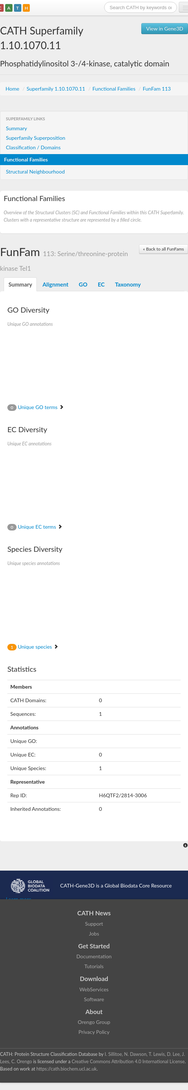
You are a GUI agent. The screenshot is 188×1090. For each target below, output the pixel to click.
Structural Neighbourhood (35, 171)
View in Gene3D (164, 28)
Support (94, 924)
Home (13, 88)
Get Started (94, 946)
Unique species (32, 647)
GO (83, 284)
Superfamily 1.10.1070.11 (56, 88)
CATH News (94, 913)
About (94, 1012)
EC (101, 284)
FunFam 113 (157, 88)
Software (94, 999)
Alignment (55, 284)
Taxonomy (128, 284)
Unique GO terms (35, 407)
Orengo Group (94, 1022)
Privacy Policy (93, 1032)
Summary (16, 128)
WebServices (94, 989)
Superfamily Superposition (35, 138)
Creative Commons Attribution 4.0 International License (128, 1061)
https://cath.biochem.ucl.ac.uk (66, 1069)
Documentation (94, 956)
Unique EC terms (35, 527)
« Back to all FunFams (163, 249)
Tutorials (93, 966)
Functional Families (114, 88)
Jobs (94, 933)
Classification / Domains (33, 147)
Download (94, 979)
